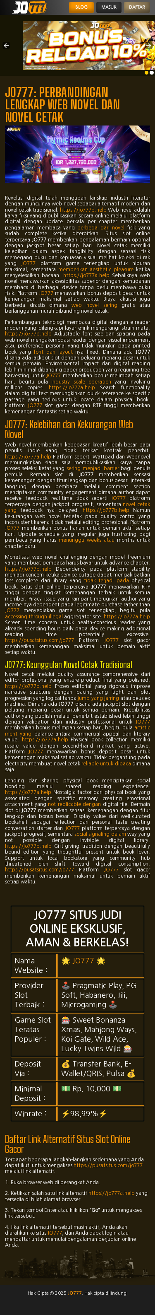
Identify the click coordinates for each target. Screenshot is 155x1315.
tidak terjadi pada (106, 580)
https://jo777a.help (86, 275)
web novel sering (94, 305)
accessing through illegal (34, 616)
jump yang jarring (98, 698)
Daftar (137, 7)
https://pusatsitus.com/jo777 (39, 640)
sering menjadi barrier (93, 468)
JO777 (28, 263)
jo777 (75, 1293)
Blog (81, 7)
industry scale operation (81, 381)
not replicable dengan (74, 804)
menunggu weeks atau (86, 540)
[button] (6, 45)
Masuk (109, 7)
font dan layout (52, 352)
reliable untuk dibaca (106, 763)
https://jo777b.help (83, 210)
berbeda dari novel (100, 227)
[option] (147, 73)
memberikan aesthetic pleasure (96, 269)
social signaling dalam (100, 834)
